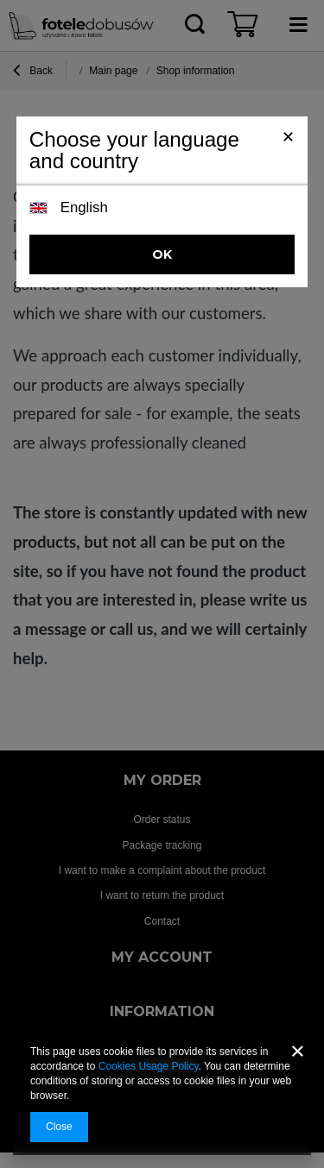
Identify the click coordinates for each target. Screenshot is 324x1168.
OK (162, 254)
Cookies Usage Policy (148, 1066)
